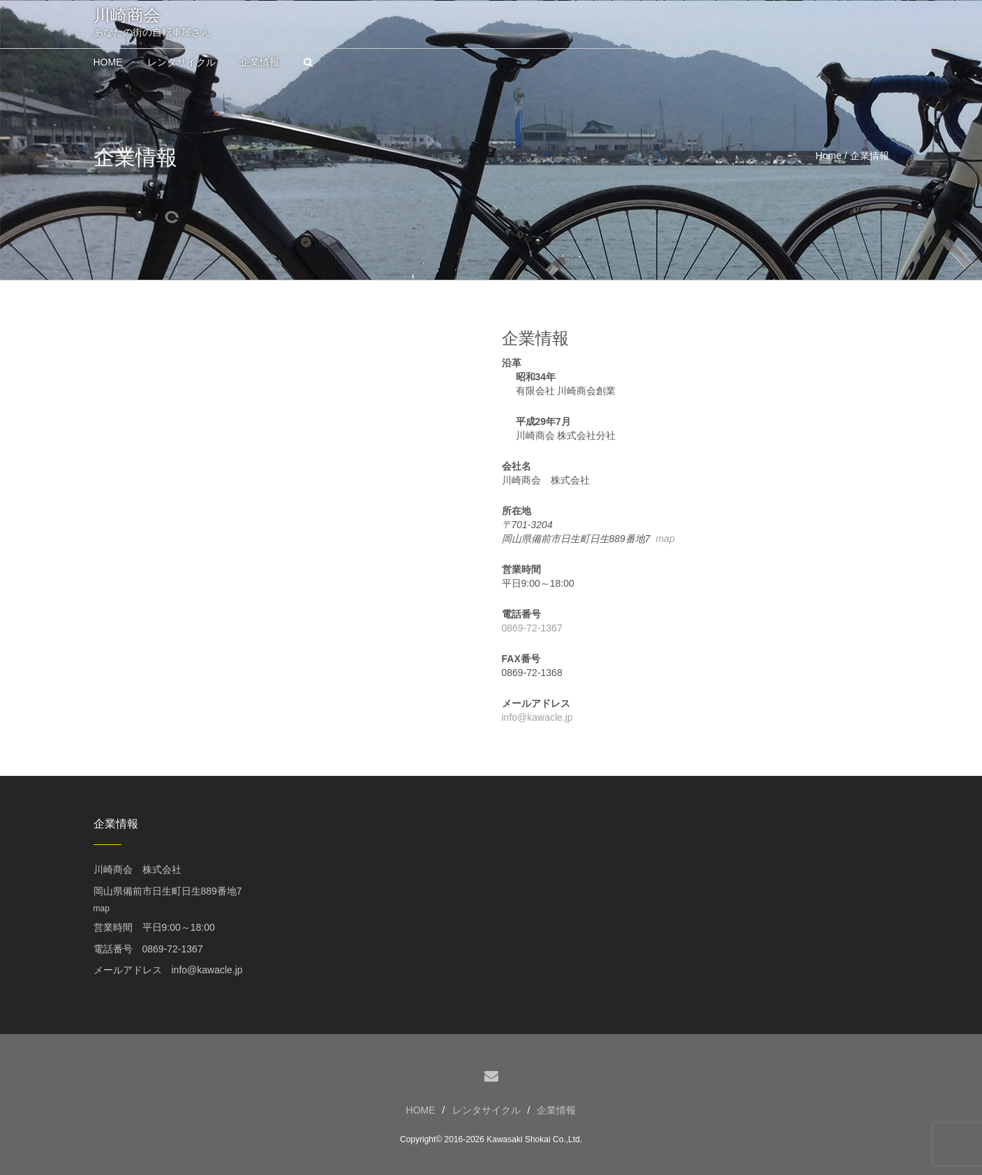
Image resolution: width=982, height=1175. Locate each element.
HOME (421, 1110)
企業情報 (556, 1110)
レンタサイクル (486, 1110)
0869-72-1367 (532, 628)
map (664, 538)
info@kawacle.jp (537, 717)
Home (828, 155)
